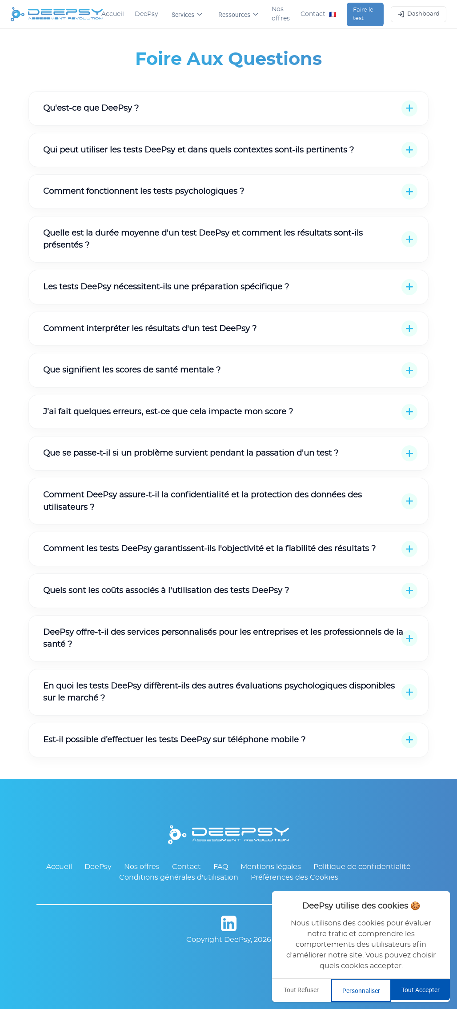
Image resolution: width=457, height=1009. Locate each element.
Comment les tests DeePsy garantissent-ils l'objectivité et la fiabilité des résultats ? (209, 549)
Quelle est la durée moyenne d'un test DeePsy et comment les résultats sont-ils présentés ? (203, 239)
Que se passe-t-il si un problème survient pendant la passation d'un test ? (190, 453)
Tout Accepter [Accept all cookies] (420, 989)
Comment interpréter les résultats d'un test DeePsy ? (150, 328)
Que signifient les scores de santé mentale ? (131, 370)
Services (187, 14)
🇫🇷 (333, 14)
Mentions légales (271, 866)
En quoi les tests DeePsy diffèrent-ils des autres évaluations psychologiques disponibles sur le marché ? (219, 692)
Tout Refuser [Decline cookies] (301, 989)
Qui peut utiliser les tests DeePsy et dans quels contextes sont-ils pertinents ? (198, 150)
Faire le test (363, 14)
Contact (313, 14)
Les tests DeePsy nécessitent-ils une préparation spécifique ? (166, 287)
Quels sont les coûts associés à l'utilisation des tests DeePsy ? (166, 590)
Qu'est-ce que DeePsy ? (91, 108)
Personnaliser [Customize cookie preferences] (361, 990)
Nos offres (281, 14)
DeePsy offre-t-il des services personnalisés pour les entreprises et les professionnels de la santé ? (223, 638)
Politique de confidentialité (362, 866)
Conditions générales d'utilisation (178, 877)
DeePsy (146, 14)
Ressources (238, 14)
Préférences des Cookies (294, 877)
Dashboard (418, 14)
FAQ (220, 866)
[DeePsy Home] (56, 14)
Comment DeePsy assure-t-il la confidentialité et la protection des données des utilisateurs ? (202, 501)
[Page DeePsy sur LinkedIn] (228, 925)
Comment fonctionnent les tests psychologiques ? (143, 191)
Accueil (112, 14)
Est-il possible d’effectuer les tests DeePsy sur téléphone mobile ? (174, 740)
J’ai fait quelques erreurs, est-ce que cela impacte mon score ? (168, 412)
